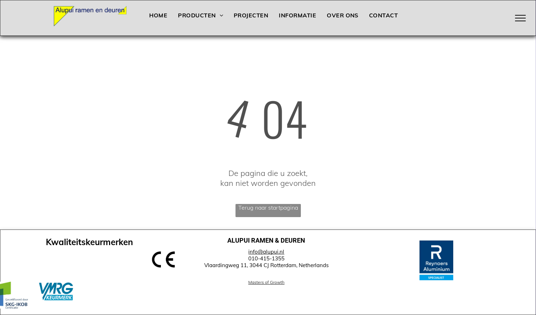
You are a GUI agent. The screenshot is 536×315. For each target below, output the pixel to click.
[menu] (520, 18)
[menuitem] (158, 15)
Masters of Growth (266, 282)
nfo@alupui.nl (267, 251)
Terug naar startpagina (268, 207)
